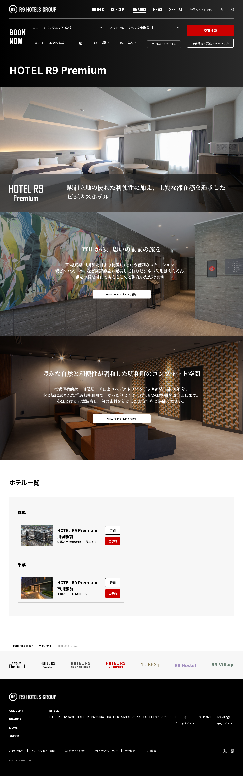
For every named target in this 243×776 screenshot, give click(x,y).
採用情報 (151, 750)
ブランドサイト (182, 723)
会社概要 (130, 750)
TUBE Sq (180, 717)
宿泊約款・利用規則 (75, 750)
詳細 (113, 530)
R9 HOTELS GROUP (23, 645)
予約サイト (223, 723)
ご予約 (113, 541)
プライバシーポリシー (106, 750)
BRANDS (139, 9)
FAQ (201, 9)
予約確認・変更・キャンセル (210, 43)
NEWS (157, 9)
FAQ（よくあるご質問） (44, 750)
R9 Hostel (204, 717)
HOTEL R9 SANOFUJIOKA (123, 717)
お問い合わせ (16, 750)
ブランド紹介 (45, 645)
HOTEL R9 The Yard (61, 717)
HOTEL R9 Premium (90, 717)
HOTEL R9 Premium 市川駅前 (122, 294)
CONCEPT (118, 9)
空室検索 (210, 30)
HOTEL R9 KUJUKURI (157, 717)
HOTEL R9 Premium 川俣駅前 (122, 418)
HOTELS (98, 9)
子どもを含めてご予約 (164, 44)
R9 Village (224, 717)
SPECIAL (176, 9)
